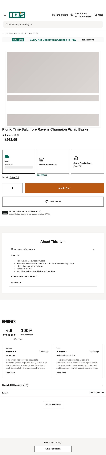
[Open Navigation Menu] (5, 15)
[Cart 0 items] (98, 15)
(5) (18, 135)
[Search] (55, 24)
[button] (42, 175)
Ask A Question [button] (97, 393)
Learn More (88, 40)
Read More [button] (16, 283)
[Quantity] (12, 188)
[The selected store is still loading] (60, 15)
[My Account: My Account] (81, 15)
